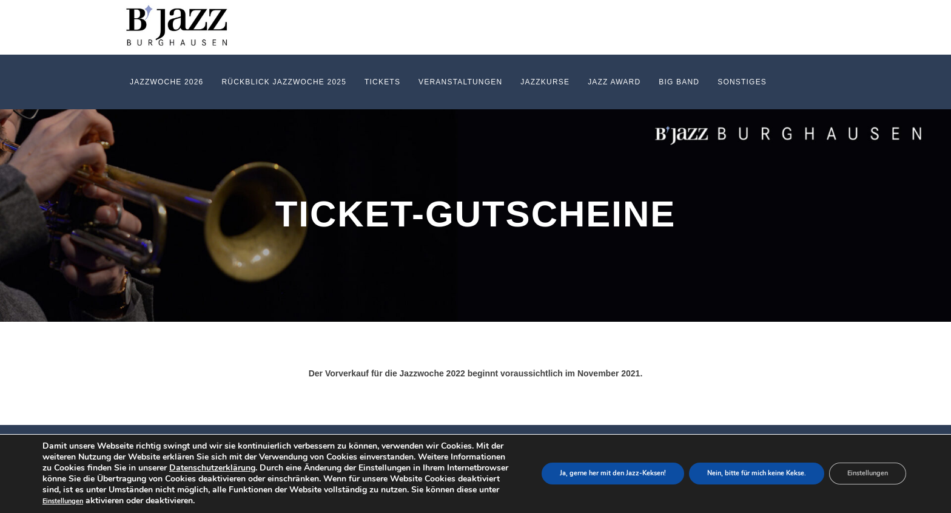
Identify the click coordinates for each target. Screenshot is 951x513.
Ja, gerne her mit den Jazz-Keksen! (613, 473)
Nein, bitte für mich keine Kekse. (756, 473)
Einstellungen (62, 501)
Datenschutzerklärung (212, 468)
